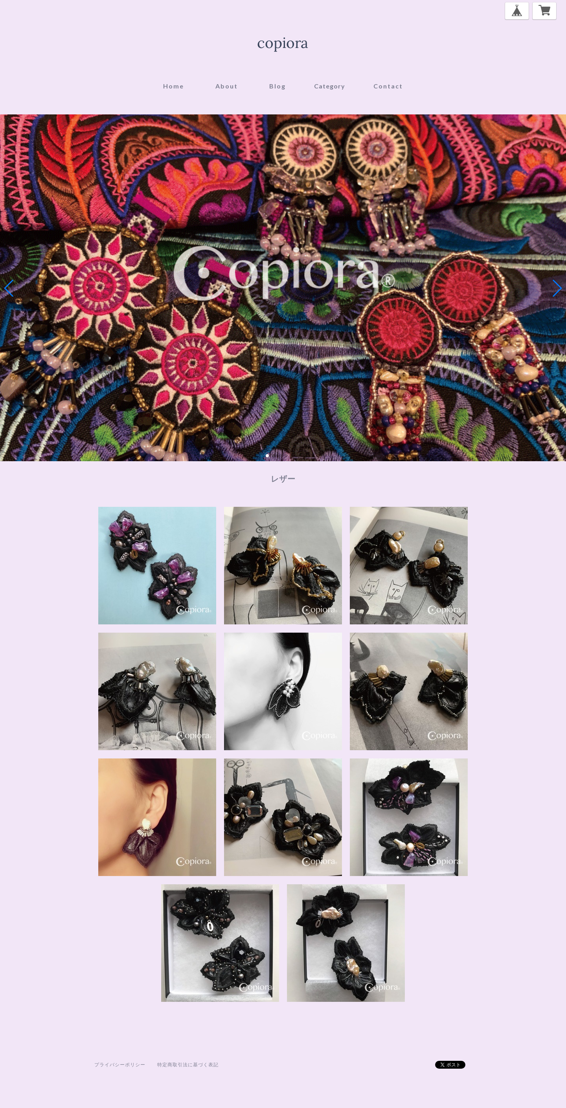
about (226, 86)
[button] (267, 455)
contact (388, 86)
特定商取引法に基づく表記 (188, 1065)
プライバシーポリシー (119, 1065)
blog (277, 86)
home (173, 86)
